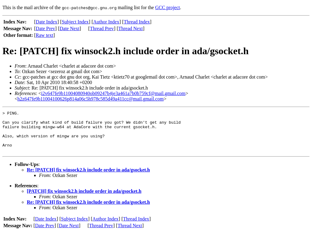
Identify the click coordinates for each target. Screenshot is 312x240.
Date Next (70, 28)
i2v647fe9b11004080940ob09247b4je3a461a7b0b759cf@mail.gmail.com (113, 93)
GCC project (167, 7)
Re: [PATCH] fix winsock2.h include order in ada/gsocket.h (88, 178)
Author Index (106, 21)
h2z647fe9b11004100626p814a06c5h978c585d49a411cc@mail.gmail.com (90, 98)
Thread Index (137, 21)
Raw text (44, 35)
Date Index (46, 21)
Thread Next (130, 28)
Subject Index (75, 21)
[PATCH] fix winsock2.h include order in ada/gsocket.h (84, 199)
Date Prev (45, 28)
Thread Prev (102, 28)
